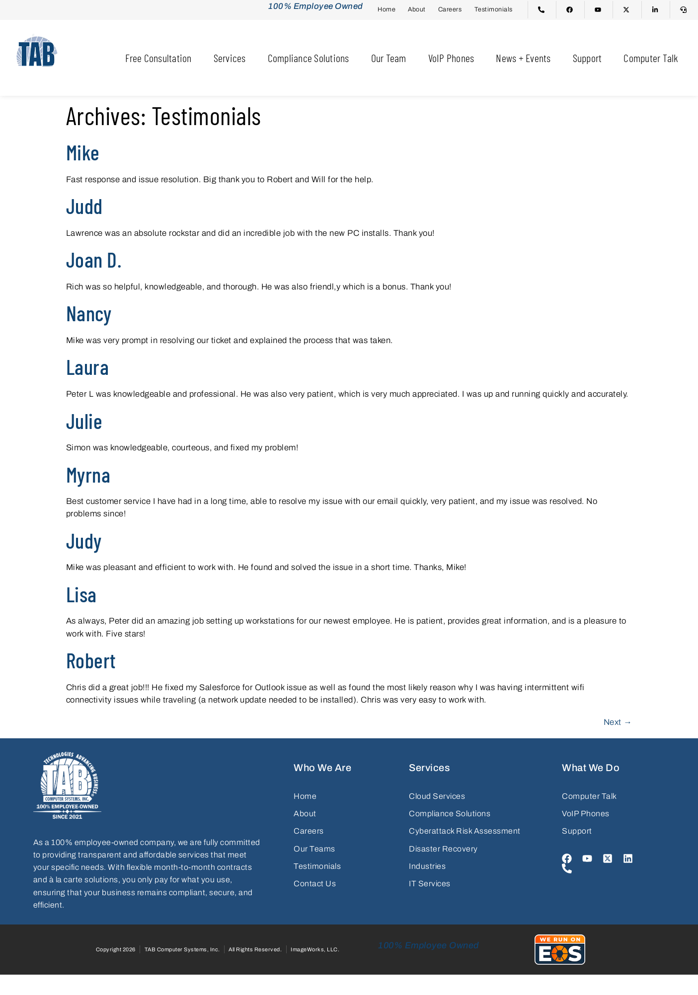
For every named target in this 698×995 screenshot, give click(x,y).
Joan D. (94, 259)
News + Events (523, 57)
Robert (91, 659)
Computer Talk (650, 57)
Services (230, 57)
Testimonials (493, 9)
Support (587, 57)
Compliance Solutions (308, 57)
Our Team (388, 57)
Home (386, 9)
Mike (83, 152)
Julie (84, 420)
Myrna (88, 474)
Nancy (89, 312)
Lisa (81, 593)
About (417, 9)
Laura (87, 366)
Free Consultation (158, 57)
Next (618, 722)
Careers (450, 9)
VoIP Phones (451, 57)
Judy (84, 540)
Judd (84, 205)
